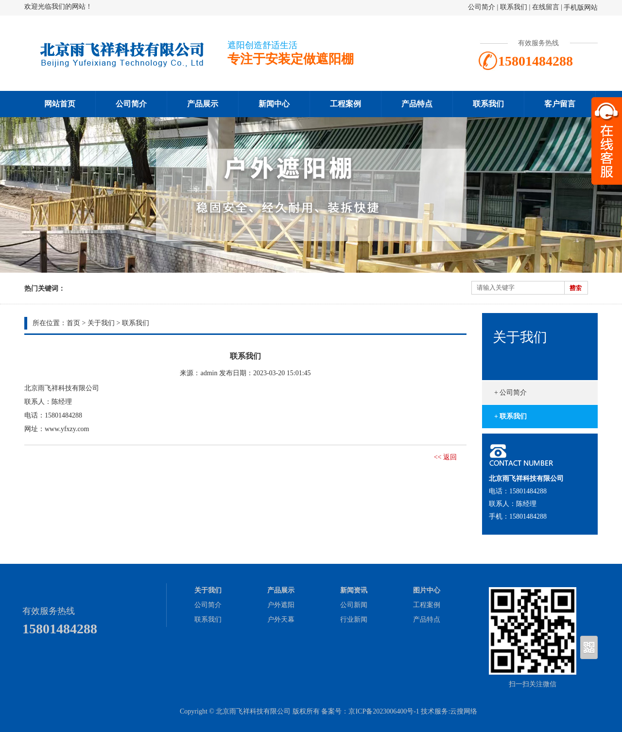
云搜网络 (463, 711)
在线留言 (545, 7)
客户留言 (559, 104)
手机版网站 (581, 7)
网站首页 (59, 104)
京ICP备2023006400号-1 (383, 711)
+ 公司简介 (510, 392)
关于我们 (101, 323)
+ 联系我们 (510, 416)
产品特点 (416, 104)
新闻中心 (274, 104)
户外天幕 (280, 619)
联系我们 (513, 7)
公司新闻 (353, 605)
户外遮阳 (280, 605)
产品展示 (202, 104)
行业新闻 (353, 619)
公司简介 (481, 7)
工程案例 (345, 104)
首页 (73, 323)
